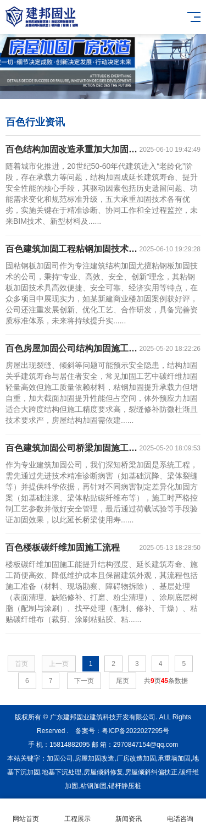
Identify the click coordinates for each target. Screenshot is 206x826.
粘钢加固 (93, 786)
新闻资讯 (129, 812)
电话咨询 (180, 812)
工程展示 (77, 812)
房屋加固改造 (94, 758)
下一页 (84, 681)
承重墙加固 (174, 758)
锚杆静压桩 (124, 786)
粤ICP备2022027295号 (135, 731)
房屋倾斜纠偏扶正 (151, 772)
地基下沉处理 (61, 772)
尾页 (122, 681)
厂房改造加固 (136, 758)
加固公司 (60, 758)
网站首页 (26, 812)
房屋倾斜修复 (103, 772)
